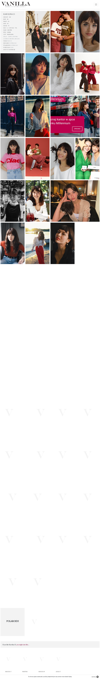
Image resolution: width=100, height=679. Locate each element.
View (11, 47)
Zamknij (94, 677)
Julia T (58, 671)
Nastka (25, 671)
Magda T (8, 671)
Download (13, 43)
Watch (9, 41)
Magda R (42, 671)
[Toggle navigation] (96, 4)
